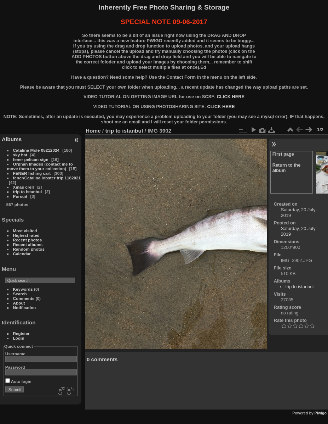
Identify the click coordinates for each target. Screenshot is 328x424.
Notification (24, 307)
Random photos (29, 249)
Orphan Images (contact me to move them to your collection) (40, 166)
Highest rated (26, 235)
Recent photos (27, 240)
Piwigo (321, 413)
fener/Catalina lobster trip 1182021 (47, 177)
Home (93, 131)
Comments (24, 298)
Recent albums (28, 244)
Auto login (18, 381)
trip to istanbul (27, 191)
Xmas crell (23, 187)
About (19, 303)
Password (15, 367)
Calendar (22, 253)
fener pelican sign (30, 159)
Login (18, 338)
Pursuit (20, 196)
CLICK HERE (230, 96)
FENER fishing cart (32, 173)
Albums (12, 139)
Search (20, 293)
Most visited (25, 230)
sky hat (20, 154)
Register (21, 333)
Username (15, 353)
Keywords (23, 289)
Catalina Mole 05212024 (36, 150)
